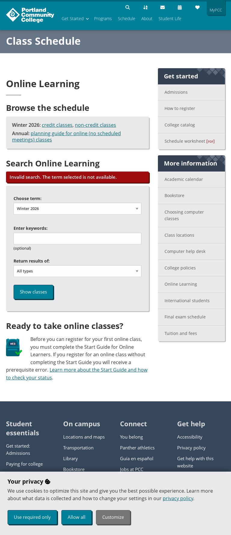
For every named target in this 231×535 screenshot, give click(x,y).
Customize (113, 517)
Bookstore (174, 195)
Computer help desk (185, 251)
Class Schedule (43, 41)
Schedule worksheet (190, 141)
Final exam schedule (185, 317)
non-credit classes (95, 125)
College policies (180, 268)
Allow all (76, 517)
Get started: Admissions (18, 449)
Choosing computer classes (184, 215)
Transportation (78, 448)
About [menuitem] (146, 18)
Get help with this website (195, 462)
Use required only (32, 517)
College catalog (180, 125)
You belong (131, 437)
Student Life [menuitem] (170, 18)
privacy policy (178, 498)
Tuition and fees (181, 333)
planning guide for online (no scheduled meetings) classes (66, 136)
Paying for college (24, 464)
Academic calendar (184, 179)
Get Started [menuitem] (73, 18)
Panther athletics (137, 448)
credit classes (57, 125)
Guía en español (136, 458)
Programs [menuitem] (103, 18)
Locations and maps (84, 437)
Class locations (179, 235)
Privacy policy (191, 448)
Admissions (176, 92)
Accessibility (189, 437)
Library (70, 458)
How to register (180, 108)
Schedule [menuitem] (126, 18)
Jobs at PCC (131, 469)
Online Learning (181, 284)
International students (187, 300)
